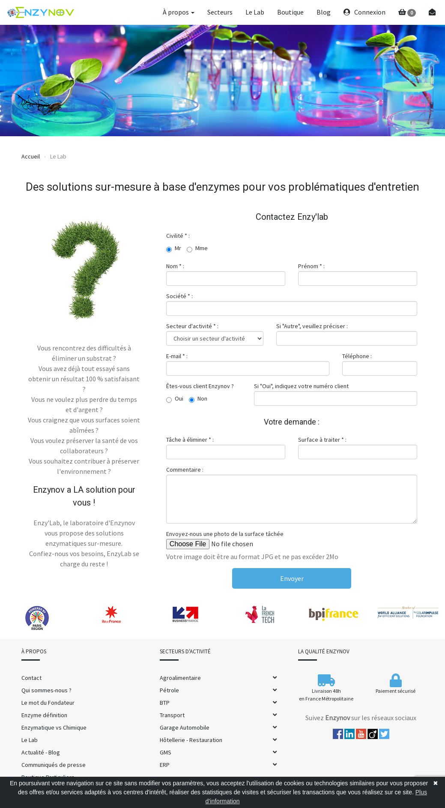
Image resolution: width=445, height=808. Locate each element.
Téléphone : (357, 356)
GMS (165, 752)
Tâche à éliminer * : (190, 440)
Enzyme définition (44, 715)
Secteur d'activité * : (192, 326)
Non (198, 399)
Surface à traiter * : (322, 440)
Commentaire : (184, 470)
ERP (165, 765)
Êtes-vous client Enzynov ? (200, 386)
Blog (324, 12)
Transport (172, 715)
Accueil (30, 156)
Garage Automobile (184, 727)
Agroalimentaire (180, 678)
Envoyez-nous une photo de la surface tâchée (225, 534)
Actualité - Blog (40, 752)
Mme (197, 248)
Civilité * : (178, 236)
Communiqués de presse (53, 765)
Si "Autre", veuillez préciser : (312, 326)
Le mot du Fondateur (48, 702)
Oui (174, 399)
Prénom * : (311, 266)
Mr (173, 248)
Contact (31, 678)
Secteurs (220, 12)
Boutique (290, 12)
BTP (165, 702)
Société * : (179, 296)
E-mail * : (177, 356)
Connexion (364, 12)
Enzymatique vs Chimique (54, 727)
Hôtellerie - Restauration (191, 740)
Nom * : (175, 266)
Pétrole (169, 690)
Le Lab (254, 12)
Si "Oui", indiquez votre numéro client (301, 386)
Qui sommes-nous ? (46, 690)
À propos (178, 12)
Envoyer (292, 578)
